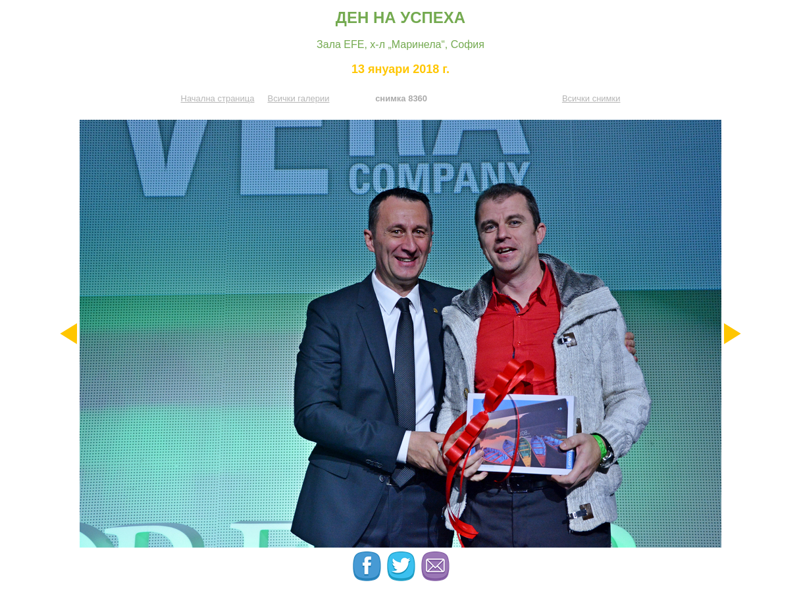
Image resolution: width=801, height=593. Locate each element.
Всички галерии (298, 98)
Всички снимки (591, 98)
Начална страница (218, 98)
